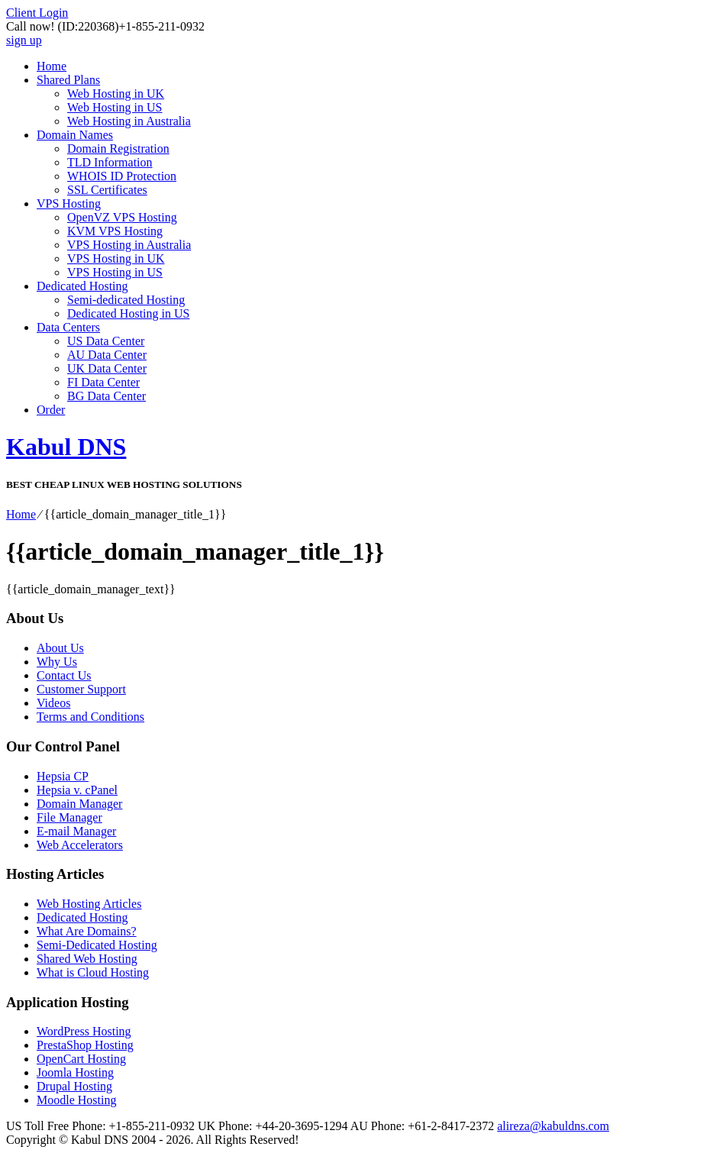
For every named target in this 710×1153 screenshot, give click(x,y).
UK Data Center (107, 368)
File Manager (69, 817)
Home (51, 66)
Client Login (37, 12)
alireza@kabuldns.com (553, 1125)
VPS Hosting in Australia (129, 244)
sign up (24, 40)
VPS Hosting (69, 203)
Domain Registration (118, 148)
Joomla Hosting (75, 1072)
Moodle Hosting (76, 1099)
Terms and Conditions (90, 716)
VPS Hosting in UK (116, 258)
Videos (53, 702)
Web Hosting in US (115, 107)
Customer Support (81, 689)
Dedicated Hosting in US (128, 313)
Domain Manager (79, 803)
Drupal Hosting (74, 1086)
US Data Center (105, 340)
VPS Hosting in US (115, 272)
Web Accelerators (80, 844)
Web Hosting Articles (89, 903)
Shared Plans (68, 79)
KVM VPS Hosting (115, 230)
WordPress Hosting (84, 1031)
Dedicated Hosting (82, 285)
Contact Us (64, 675)
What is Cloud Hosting (93, 972)
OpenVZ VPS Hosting (122, 217)
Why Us (57, 661)
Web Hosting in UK (115, 93)
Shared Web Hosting (87, 958)
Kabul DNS (66, 446)
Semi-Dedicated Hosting (97, 944)
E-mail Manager (76, 831)
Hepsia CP (63, 776)
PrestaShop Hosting (85, 1044)
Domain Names (75, 134)
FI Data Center (103, 382)
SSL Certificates (107, 189)
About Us (60, 647)
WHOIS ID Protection (121, 176)
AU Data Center (107, 354)
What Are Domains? (87, 931)
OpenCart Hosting (81, 1058)
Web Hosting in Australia (129, 121)
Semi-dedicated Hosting (126, 299)
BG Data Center (106, 395)
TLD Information (110, 162)
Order (51, 409)
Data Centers (68, 327)
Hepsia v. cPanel (77, 789)
